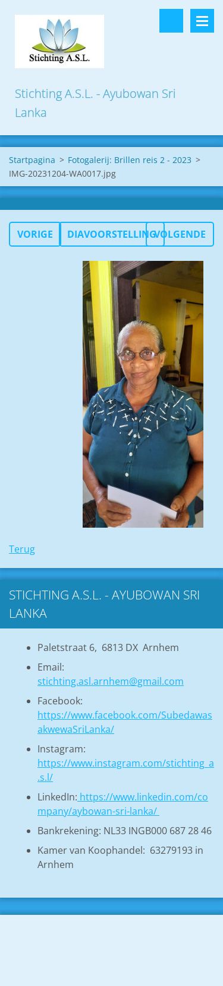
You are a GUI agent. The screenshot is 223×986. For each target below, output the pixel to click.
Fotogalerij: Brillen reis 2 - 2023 (129, 159)
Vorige (35, 234)
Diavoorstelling (111, 234)
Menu (202, 21)
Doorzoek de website (171, 21)
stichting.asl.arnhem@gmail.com (110, 681)
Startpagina (32, 159)
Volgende (180, 234)
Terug (22, 549)
